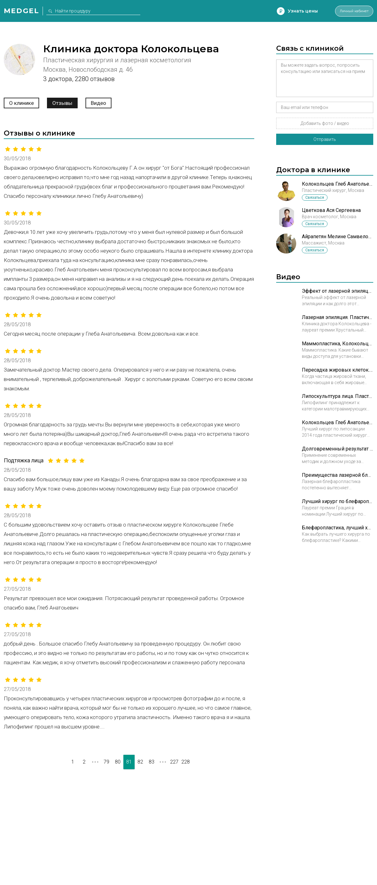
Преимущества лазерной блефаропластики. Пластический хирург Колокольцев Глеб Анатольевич (337, 475)
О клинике (21, 103)
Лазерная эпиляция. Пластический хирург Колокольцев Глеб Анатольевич (337, 317)
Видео (98, 103)
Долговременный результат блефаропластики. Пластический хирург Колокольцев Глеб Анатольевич (337, 449)
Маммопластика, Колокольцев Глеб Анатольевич (337, 344)
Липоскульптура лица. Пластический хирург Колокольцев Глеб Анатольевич (337, 396)
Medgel (21, 11)
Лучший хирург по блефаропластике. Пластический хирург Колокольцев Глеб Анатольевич (337, 501)
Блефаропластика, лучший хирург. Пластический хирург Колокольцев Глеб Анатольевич (337, 528)
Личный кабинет (348, 11)
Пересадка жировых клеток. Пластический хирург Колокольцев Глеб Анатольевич (337, 370)
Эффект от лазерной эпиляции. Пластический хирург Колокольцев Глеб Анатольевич (337, 291)
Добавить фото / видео (325, 123)
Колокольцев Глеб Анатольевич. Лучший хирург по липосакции (337, 422)
